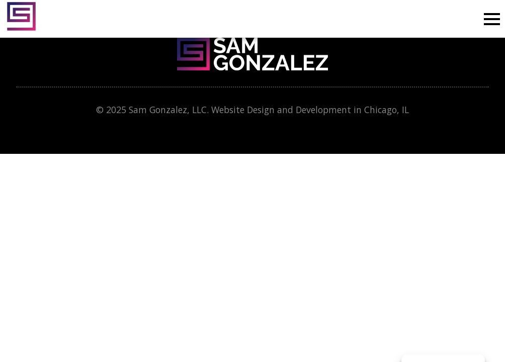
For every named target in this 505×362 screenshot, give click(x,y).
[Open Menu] (492, 19)
